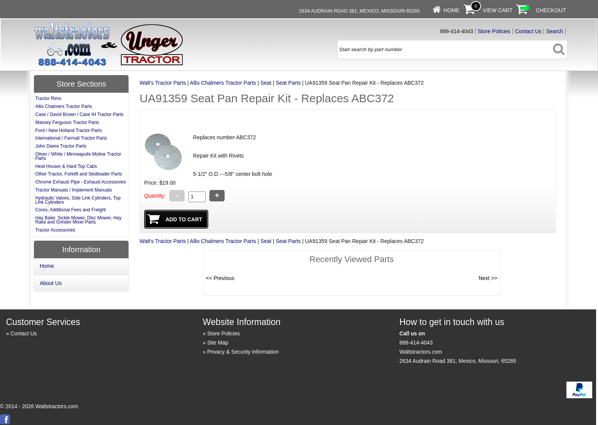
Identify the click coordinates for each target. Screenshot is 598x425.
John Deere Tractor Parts (60, 146)
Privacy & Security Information (243, 352)
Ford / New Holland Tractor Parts (68, 130)
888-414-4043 (415, 343)
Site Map (217, 343)
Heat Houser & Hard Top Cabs (66, 166)
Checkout (551, 10)
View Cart (498, 10)
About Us (51, 283)
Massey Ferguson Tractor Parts (67, 122)
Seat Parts (288, 83)
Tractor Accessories (55, 230)
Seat (266, 83)
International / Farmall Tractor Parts (71, 138)
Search (554, 31)
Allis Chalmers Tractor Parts (223, 83)
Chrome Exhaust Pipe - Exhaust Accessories (80, 182)
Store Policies (494, 31)
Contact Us (528, 31)
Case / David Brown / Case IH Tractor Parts (79, 114)
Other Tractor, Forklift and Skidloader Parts (78, 174)
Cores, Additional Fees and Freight (70, 210)
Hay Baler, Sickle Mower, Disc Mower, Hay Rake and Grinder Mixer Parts (78, 220)
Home (452, 10)
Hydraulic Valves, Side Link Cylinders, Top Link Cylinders (78, 200)
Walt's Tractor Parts (163, 83)
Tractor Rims (48, 98)
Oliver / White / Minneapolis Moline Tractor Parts (78, 156)
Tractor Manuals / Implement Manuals (73, 190)
